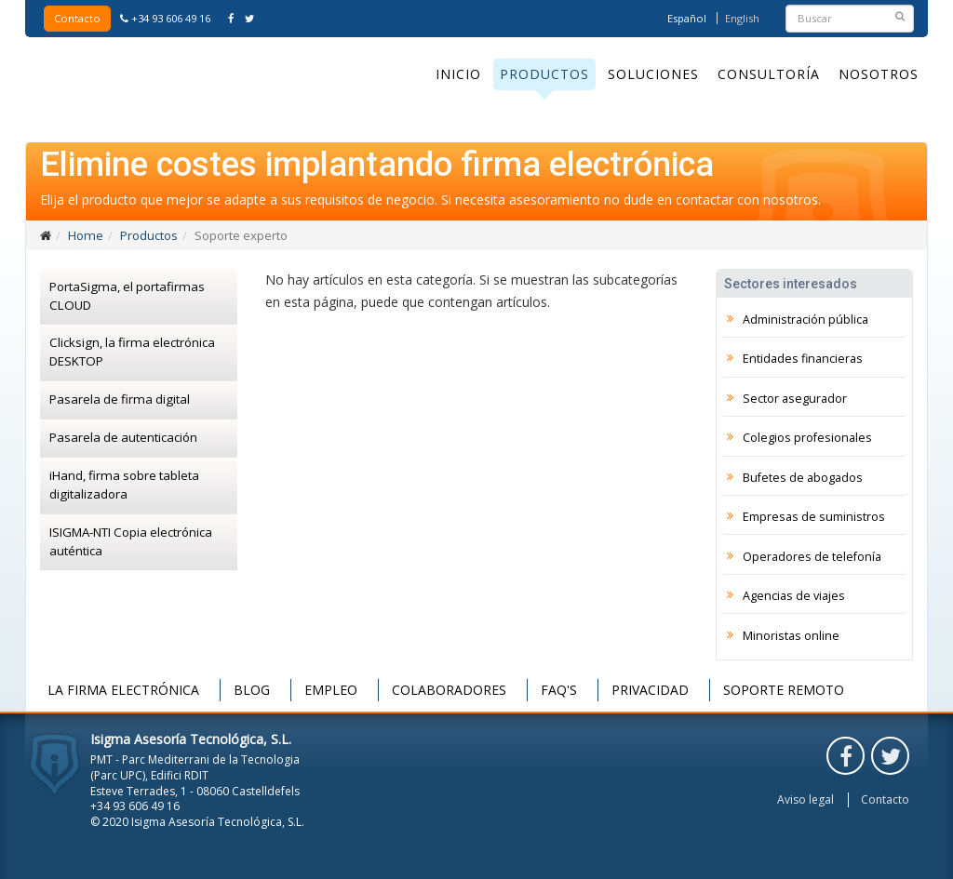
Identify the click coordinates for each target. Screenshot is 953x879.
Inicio (458, 74)
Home (85, 235)
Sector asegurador (795, 398)
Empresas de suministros (814, 517)
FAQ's (559, 690)
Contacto (77, 18)
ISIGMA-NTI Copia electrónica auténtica (130, 541)
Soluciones (653, 74)
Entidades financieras (803, 358)
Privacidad (650, 690)
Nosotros (879, 74)
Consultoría (769, 74)
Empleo (330, 690)
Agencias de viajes (794, 596)
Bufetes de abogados (803, 478)
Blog (252, 690)
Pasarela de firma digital (119, 399)
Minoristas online (791, 636)
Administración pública (805, 319)
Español (686, 18)
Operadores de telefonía (812, 557)
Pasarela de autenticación (123, 437)
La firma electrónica (123, 690)
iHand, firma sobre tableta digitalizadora (124, 484)
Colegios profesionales (807, 438)
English (742, 18)
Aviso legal (805, 799)
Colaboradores (449, 690)
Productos (544, 74)
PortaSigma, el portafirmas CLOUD (127, 295)
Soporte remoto (783, 690)
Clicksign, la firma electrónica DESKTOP (132, 351)
